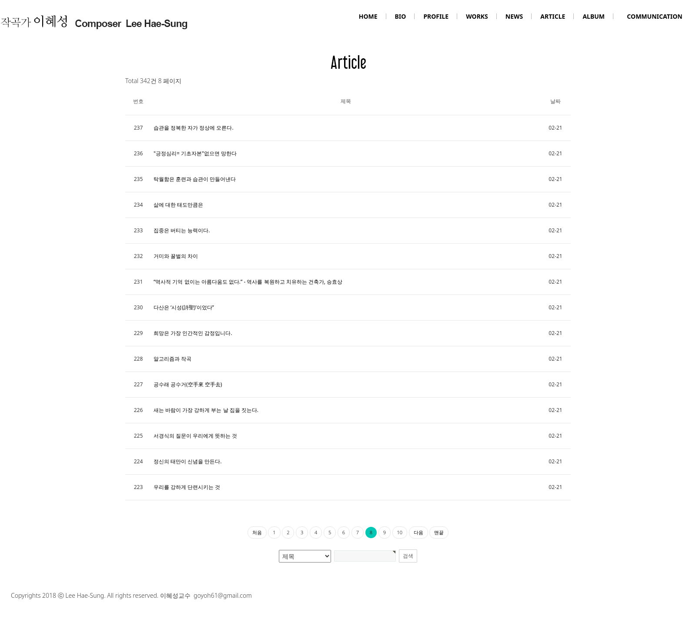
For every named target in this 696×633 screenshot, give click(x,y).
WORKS (477, 16)
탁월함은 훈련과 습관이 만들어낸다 (195, 179)
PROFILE (435, 16)
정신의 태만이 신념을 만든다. (188, 461)
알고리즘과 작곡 (172, 358)
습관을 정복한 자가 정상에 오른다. (194, 127)
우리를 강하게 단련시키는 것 (187, 487)
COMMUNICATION (654, 16)
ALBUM (593, 16)
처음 (257, 532)
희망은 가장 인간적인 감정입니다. (193, 333)
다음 (418, 532)
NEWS (514, 16)
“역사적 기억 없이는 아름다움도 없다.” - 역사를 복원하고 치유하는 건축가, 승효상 (248, 281)
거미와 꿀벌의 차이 (176, 256)
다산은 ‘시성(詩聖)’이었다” (184, 307)
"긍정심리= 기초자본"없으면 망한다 (195, 153)
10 (400, 532)
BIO (400, 16)
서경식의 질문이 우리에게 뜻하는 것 (195, 435)
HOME (368, 16)
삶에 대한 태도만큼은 (178, 204)
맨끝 (439, 532)
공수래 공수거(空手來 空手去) (188, 384)
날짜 (555, 101)
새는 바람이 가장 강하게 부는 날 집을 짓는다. (206, 410)
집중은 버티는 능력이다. (182, 230)
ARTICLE (552, 16)
